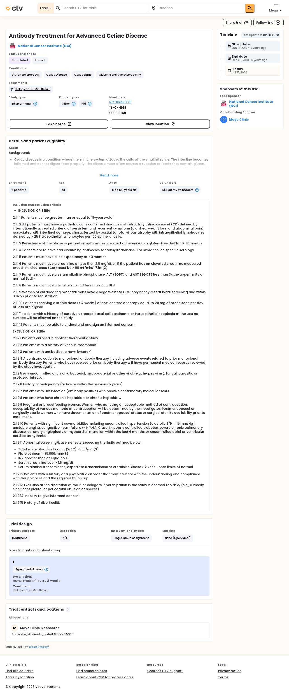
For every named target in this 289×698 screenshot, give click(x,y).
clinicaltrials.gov (39, 647)
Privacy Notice (229, 671)
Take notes (59, 124)
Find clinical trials (19, 671)
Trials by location (19, 677)
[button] (25, 74)
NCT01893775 (120, 102)
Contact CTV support (165, 671)
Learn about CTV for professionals (104, 677)
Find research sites (91, 671)
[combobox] (104, 8)
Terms (223, 677)
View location (160, 124)
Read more (109, 175)
